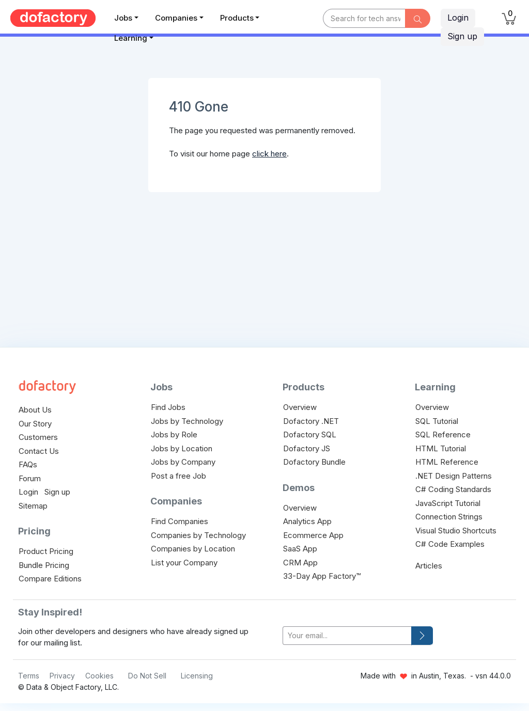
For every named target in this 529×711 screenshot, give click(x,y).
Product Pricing (46, 551)
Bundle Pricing (44, 565)
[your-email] (347, 635)
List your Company (184, 562)
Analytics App (307, 521)
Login (458, 17)
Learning (130, 38)
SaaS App (300, 549)
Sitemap (33, 506)
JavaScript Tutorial (447, 503)
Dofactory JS (306, 448)
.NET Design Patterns (453, 476)
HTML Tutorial (440, 448)
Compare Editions (50, 578)
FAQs (28, 464)
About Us (35, 410)
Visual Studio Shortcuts (455, 530)
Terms (28, 675)
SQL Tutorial (436, 421)
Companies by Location (193, 549)
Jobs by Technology (187, 421)
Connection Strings (449, 517)
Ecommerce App (313, 535)
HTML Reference (446, 462)
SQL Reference (443, 434)
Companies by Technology (198, 535)
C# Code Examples (450, 544)
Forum (30, 478)
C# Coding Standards (453, 489)
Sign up (462, 36)
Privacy (62, 675)
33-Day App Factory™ (322, 576)
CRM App (300, 562)
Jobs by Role (174, 434)
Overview (300, 407)
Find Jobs (168, 407)
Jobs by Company (183, 462)
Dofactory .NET (311, 421)
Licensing (197, 675)
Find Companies (179, 521)
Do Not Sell (147, 675)
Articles (428, 566)
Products (237, 18)
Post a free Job (178, 476)
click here (269, 154)
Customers (38, 437)
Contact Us (39, 451)
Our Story (35, 424)
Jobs (123, 18)
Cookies (99, 675)
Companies (176, 18)
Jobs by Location (181, 448)
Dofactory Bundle (314, 462)
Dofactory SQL (309, 434)
